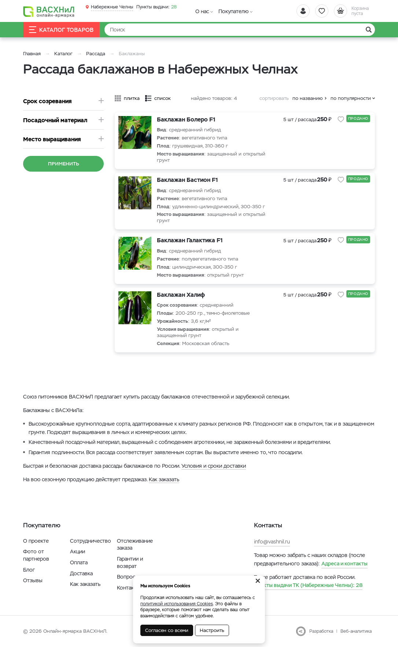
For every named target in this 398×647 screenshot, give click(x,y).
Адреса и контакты (344, 563)
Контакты (128, 587)
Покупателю (233, 11)
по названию (307, 98)
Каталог (63, 54)
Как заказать (164, 479)
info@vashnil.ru (272, 541)
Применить (63, 164)
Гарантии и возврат (130, 562)
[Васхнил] (48, 11)
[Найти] (239, 29)
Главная (32, 54)
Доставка (81, 573)
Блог (29, 569)
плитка (132, 98)
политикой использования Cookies (176, 604)
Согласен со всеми (166, 630)
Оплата (79, 562)
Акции (77, 551)
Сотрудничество (90, 541)
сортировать (274, 98)
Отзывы (33, 580)
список (162, 98)
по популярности (351, 98)
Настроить (212, 630)
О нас (202, 11)
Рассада (95, 54)
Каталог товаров (61, 29)
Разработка (321, 631)
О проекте (36, 541)
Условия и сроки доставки (213, 466)
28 (156, 7)
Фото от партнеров (36, 555)
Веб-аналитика (356, 631)
